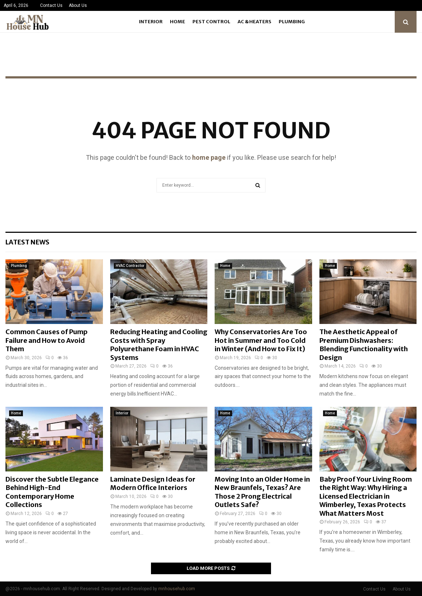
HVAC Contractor (130, 266)
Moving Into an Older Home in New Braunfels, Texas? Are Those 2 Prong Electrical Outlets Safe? (262, 492)
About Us (78, 5)
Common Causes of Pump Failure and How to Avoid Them (46, 340)
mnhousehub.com (176, 588)
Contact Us (51, 5)
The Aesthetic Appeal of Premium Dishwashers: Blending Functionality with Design (363, 344)
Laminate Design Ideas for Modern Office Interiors (152, 483)
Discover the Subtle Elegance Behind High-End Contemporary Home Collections (52, 492)
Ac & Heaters (254, 22)
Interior (151, 22)
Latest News (27, 242)
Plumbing (292, 22)
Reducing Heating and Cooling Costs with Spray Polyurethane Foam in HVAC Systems (158, 344)
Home (177, 22)
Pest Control (211, 22)
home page (209, 157)
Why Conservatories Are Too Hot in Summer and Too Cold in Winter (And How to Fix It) (261, 340)
